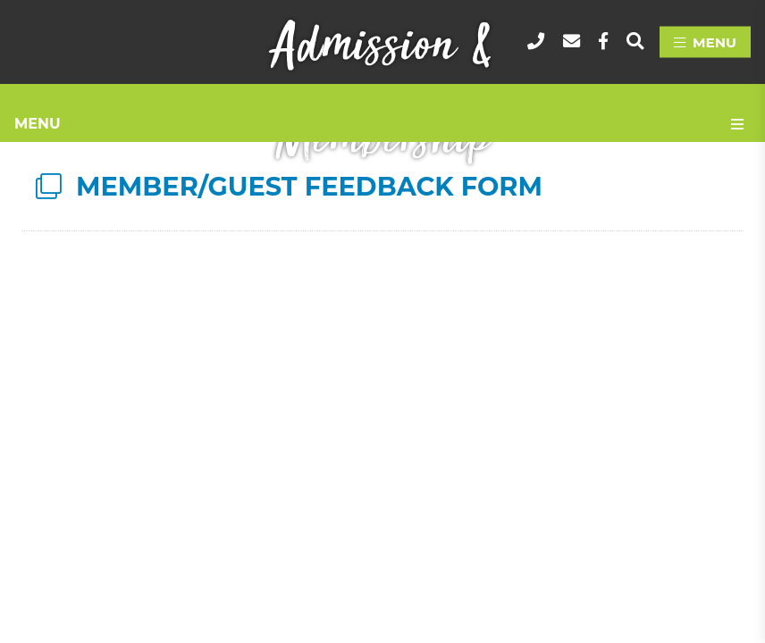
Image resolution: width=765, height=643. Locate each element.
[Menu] (705, 42)
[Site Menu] (382, 123)
